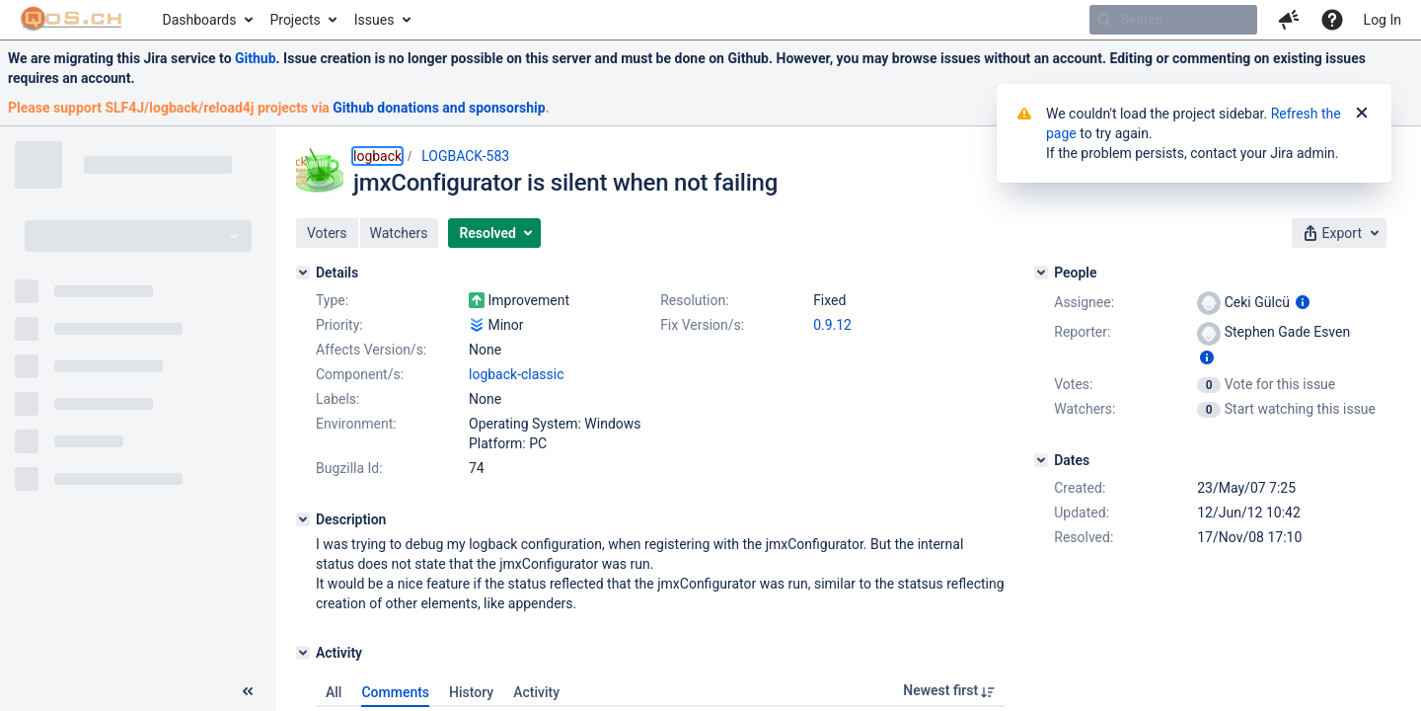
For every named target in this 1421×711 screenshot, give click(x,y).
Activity (536, 692)
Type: (332, 300)
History (471, 692)
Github (255, 58)
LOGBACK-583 (465, 156)
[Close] (1362, 113)
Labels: (337, 399)
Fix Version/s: (702, 325)
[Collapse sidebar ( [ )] (247, 691)
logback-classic (516, 374)
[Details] (303, 272)
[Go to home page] (71, 20)
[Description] (303, 519)
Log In (1382, 20)
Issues (374, 20)
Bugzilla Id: (349, 468)
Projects (294, 20)
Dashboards (200, 20)
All (333, 692)
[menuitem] (207, 20)
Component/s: (360, 374)
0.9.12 (832, 325)
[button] (1288, 20)
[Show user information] (1302, 302)
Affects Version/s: (371, 349)
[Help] (1332, 20)
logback (377, 156)
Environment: (356, 424)
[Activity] (303, 653)
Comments (395, 692)
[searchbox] (1173, 20)
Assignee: (1084, 302)
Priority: (339, 325)
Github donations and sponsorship (439, 108)
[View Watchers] (1210, 409)
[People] (1041, 272)
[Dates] (1041, 460)
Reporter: (1082, 332)
